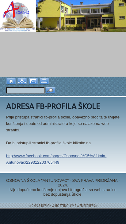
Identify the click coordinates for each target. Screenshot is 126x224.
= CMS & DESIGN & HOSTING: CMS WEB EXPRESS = (63, 206)
